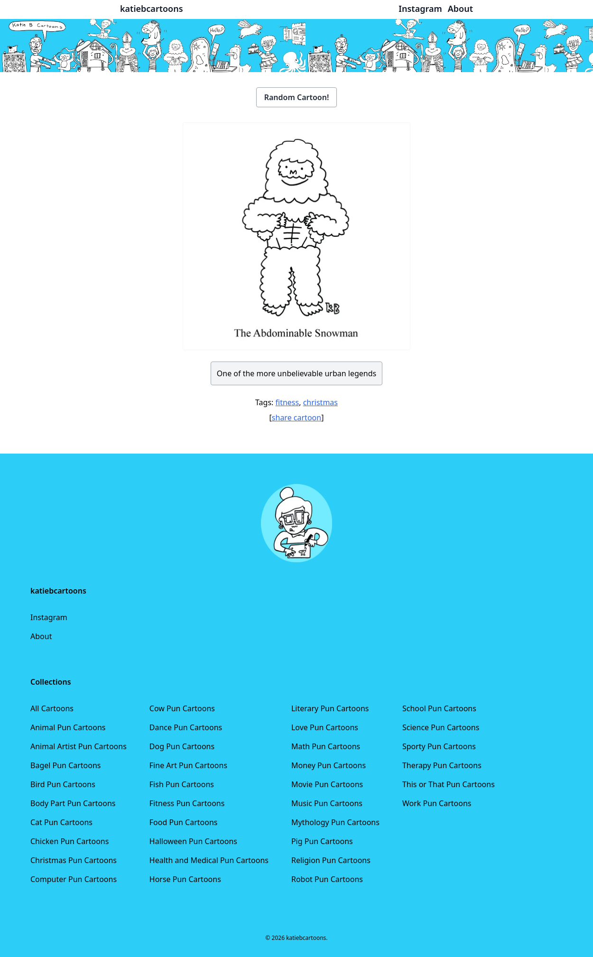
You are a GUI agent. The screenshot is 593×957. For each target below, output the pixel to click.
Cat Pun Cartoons (61, 822)
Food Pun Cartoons (183, 822)
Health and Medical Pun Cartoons (209, 860)
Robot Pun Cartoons (327, 879)
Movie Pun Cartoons (327, 784)
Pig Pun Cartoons (322, 841)
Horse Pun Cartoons (185, 879)
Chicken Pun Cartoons (69, 841)
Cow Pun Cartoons (182, 708)
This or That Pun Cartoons (448, 784)
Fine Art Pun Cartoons (188, 765)
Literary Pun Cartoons (330, 708)
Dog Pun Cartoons (181, 746)
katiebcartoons (151, 8)
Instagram (48, 617)
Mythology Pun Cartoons (335, 822)
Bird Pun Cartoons (62, 784)
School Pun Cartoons (439, 708)
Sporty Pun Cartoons (439, 746)
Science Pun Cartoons (440, 727)
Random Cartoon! (296, 97)
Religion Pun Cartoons (331, 860)
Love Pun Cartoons (324, 727)
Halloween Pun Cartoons (193, 841)
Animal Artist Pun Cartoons (78, 746)
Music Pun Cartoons (326, 803)
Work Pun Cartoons (437, 803)
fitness (287, 402)
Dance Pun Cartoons (185, 727)
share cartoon (296, 417)
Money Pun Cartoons (328, 765)
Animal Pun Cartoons (67, 727)
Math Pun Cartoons (325, 746)
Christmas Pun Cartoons (73, 860)
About (41, 636)
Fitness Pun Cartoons (187, 803)
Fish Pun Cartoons (181, 784)
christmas (320, 402)
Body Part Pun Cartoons (72, 803)
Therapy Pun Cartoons (442, 765)
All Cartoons (52, 708)
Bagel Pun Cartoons (65, 765)
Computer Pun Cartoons (73, 879)
